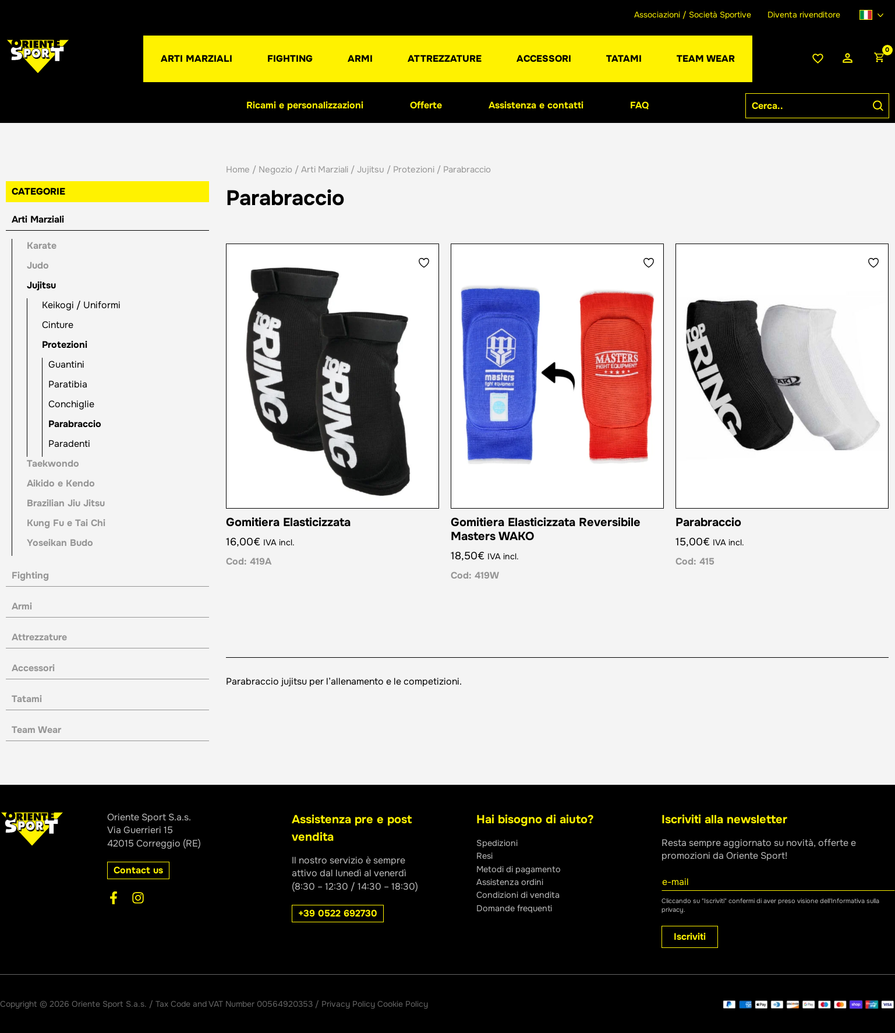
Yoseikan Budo (60, 543)
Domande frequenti (518, 908)
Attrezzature (39, 637)
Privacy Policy (348, 1004)
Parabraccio (74, 424)
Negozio (275, 169)
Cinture (57, 325)
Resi (485, 855)
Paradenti (69, 444)
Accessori (33, 668)
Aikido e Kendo (61, 483)
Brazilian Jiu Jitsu (66, 503)
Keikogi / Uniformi (81, 305)
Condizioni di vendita (522, 895)
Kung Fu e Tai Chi (66, 523)
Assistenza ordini (513, 882)
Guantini (66, 364)
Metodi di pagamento (522, 869)
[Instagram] (138, 897)
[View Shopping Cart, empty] (878, 59)
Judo (38, 265)
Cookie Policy (402, 1004)
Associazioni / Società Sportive (692, 14)
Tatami (27, 699)
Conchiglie (71, 404)
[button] (360, 59)
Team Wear (36, 730)
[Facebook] (113, 897)
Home (238, 169)
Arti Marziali (38, 219)
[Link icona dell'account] (848, 59)
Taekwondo (53, 463)
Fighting (30, 575)
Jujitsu (41, 285)
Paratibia (67, 384)
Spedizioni (499, 843)
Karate (41, 245)
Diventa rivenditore (803, 14)
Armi (22, 606)
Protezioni (64, 345)
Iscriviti (690, 936)
